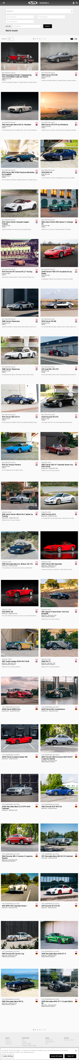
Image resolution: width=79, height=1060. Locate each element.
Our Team (8, 1041)
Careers (24, 1041)
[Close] (76, 1051)
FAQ (23, 1040)
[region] (39, 1054)
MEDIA (47, 1038)
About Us (8, 1040)
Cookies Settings (68, 1040)
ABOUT (8, 1038)
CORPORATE (25, 1038)
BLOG (47, 1043)
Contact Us (9, 1043)
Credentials (49, 1040)
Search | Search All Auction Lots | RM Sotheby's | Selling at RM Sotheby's (38, 3)
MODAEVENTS (26, 1043)
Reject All (70, 1056)
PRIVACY (66, 1038)
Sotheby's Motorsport (29, 1045)
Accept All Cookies (56, 1056)
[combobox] (20, 17)
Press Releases (50, 1041)
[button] (73, 3)
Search (47, 26)
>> (45, 39)
